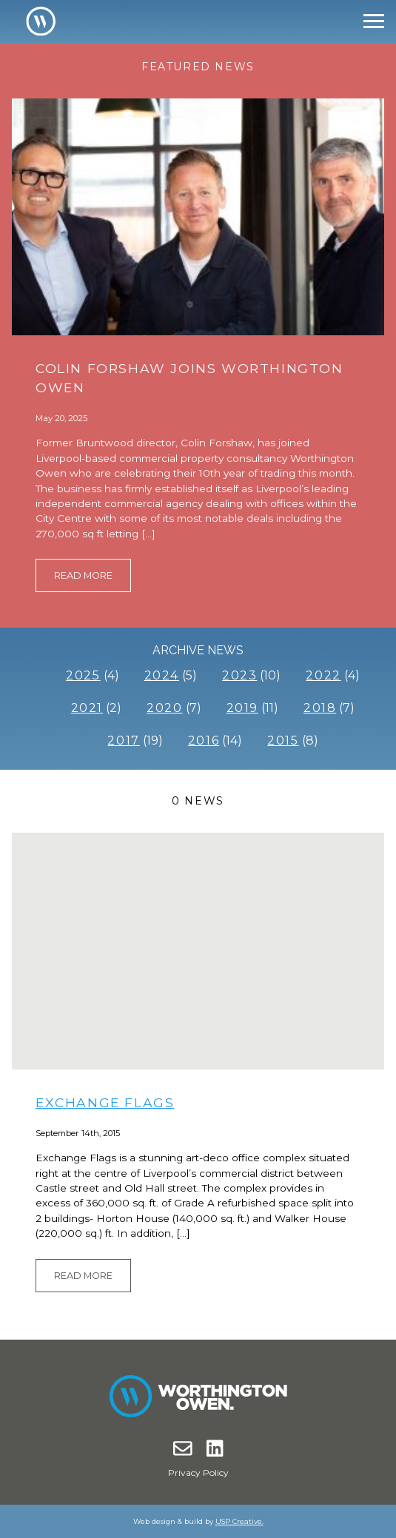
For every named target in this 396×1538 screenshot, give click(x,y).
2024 (161, 675)
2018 (319, 708)
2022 (323, 675)
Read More (83, 575)
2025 (83, 675)
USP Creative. (239, 1521)
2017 (123, 740)
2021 (87, 708)
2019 (242, 708)
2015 (282, 740)
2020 (164, 708)
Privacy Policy (198, 1472)
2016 (203, 740)
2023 (239, 675)
